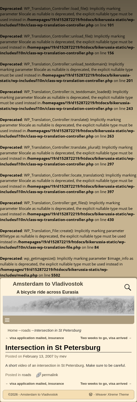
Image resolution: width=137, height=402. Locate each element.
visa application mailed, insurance (34, 338)
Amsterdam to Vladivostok (48, 284)
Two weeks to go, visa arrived (106, 338)
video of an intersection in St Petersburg (51, 365)
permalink (50, 375)
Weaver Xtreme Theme (112, 394)
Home (13, 330)
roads (26, 330)
